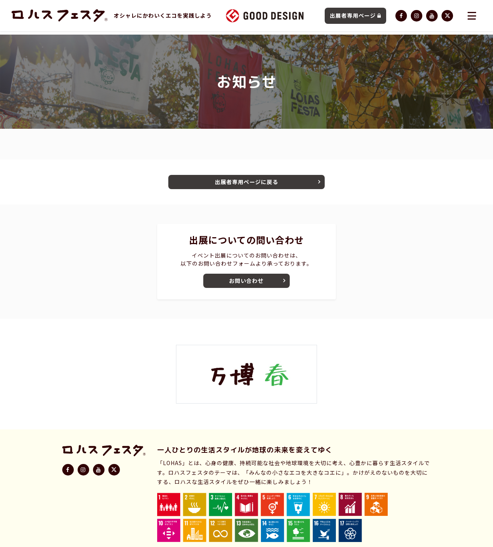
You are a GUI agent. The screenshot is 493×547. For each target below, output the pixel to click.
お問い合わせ (246, 285)
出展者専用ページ (355, 17)
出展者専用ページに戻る (247, 183)
